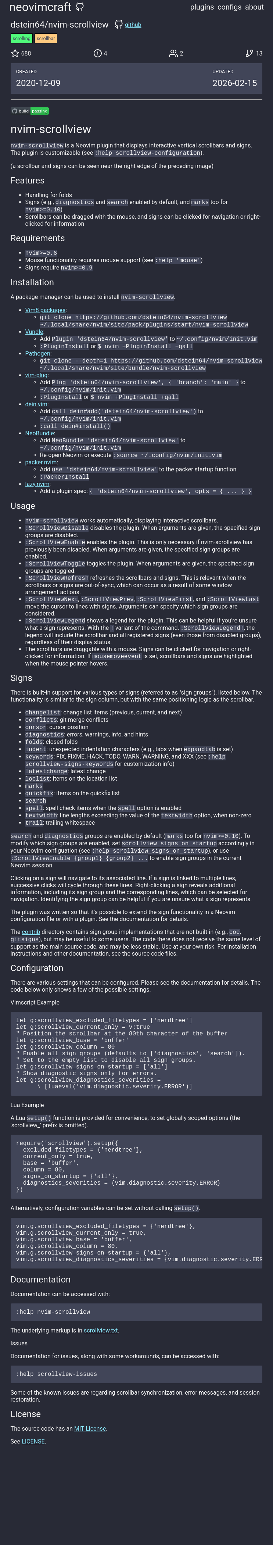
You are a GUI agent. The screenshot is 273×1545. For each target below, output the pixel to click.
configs (230, 7)
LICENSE (33, 1524)
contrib (31, 973)
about (254, 7)
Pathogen (37, 362)
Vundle (34, 339)
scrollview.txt (101, 1412)
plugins (202, 7)
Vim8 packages (45, 316)
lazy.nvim (37, 502)
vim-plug (36, 385)
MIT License (90, 1511)
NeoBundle (39, 448)
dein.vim (36, 416)
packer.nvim (41, 479)
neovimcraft (40, 7)
